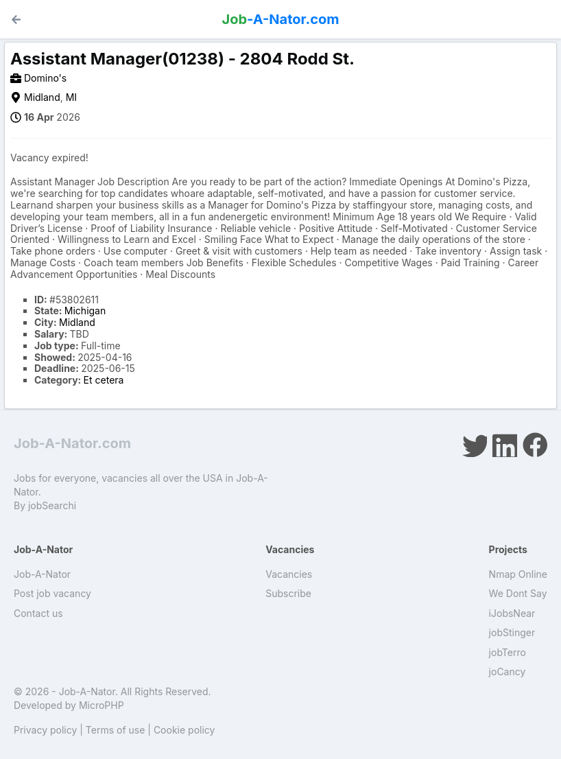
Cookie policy (184, 730)
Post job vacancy (52, 593)
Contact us (38, 613)
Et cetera (104, 380)
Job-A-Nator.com (72, 443)
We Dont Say (518, 593)
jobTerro (507, 652)
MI (71, 97)
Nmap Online (518, 574)
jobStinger (512, 632)
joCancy (507, 671)
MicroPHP (101, 705)
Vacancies (288, 574)
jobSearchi (52, 505)
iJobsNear (512, 613)
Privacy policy (45, 730)
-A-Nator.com (280, 19)
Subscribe (288, 593)
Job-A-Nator (42, 574)
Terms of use (115, 730)
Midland (42, 97)
